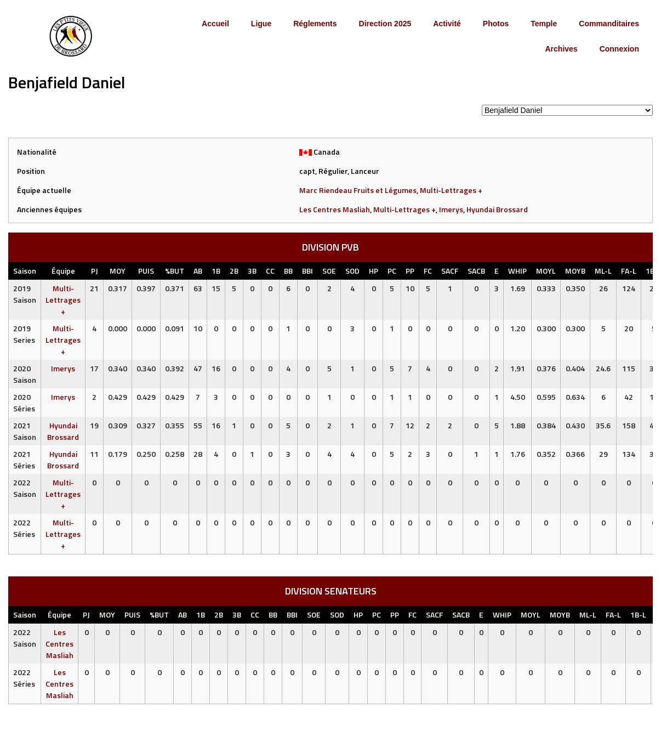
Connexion (619, 48)
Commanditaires (609, 23)
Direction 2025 (385, 23)
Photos (496, 23)
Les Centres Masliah (334, 209)
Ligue (261, 23)
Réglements (315, 23)
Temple (544, 23)
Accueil (215, 23)
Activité (447, 23)
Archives (561, 48)
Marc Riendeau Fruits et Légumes (358, 190)
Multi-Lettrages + (451, 190)
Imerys (451, 209)
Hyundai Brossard (497, 209)
